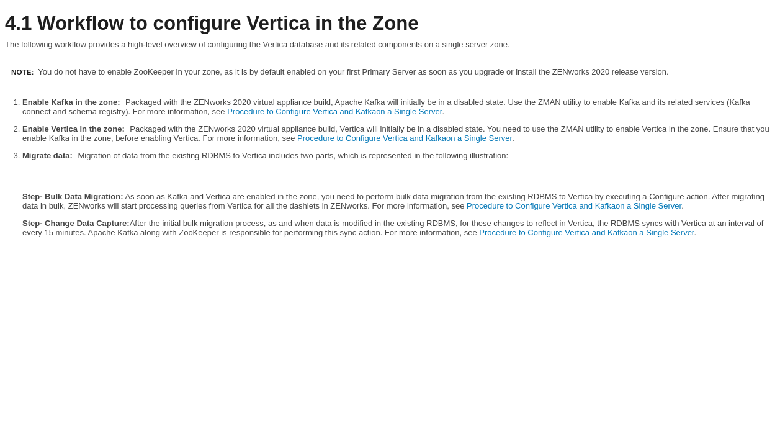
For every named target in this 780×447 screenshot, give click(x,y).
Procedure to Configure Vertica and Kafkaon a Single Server (334, 111)
